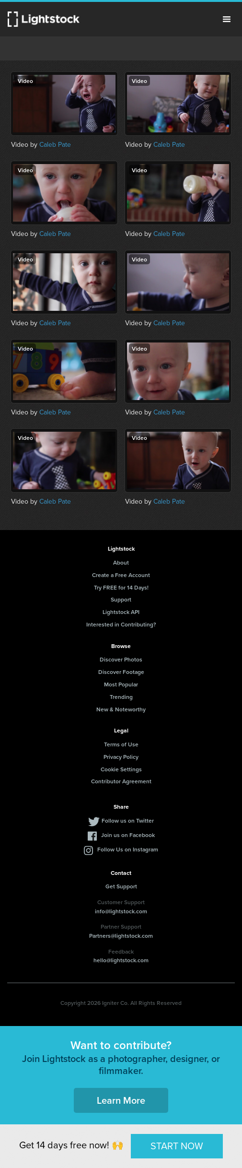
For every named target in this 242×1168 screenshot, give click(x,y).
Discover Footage (121, 672)
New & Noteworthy (121, 709)
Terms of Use (121, 744)
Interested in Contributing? (121, 624)
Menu (226, 19)
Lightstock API (121, 612)
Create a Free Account (121, 575)
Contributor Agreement (121, 781)
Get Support (121, 886)
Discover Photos (121, 659)
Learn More (121, 1100)
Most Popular (121, 684)
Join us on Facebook (128, 835)
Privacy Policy (121, 757)
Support (121, 599)
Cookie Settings (121, 769)
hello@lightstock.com (121, 960)
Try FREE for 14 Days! (121, 587)
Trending (121, 697)
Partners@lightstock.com (121, 936)
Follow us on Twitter (128, 820)
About (121, 562)
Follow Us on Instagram (127, 849)
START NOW (176, 1146)
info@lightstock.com (121, 911)
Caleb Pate (55, 145)
